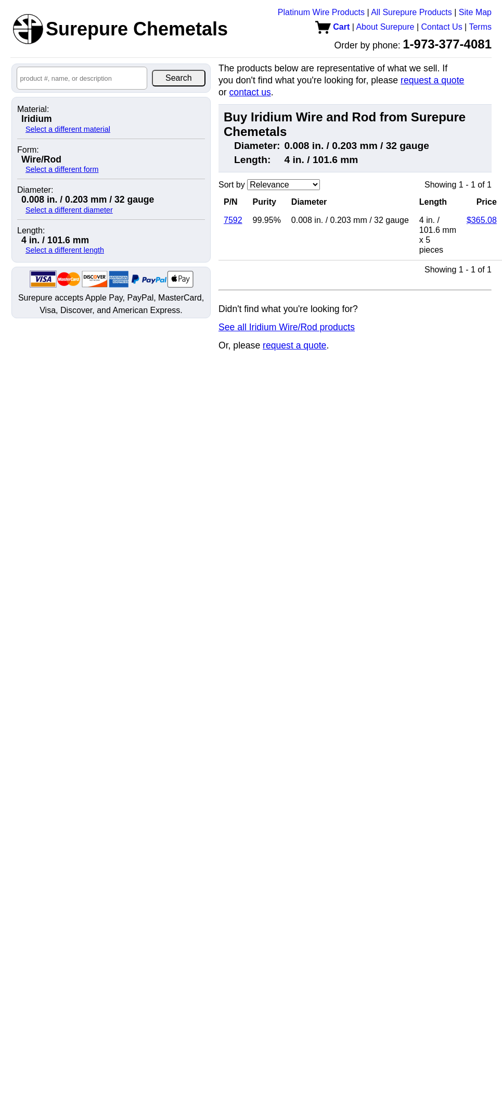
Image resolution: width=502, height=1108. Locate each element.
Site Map (475, 12)
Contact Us (441, 26)
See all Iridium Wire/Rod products (286, 327)
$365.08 (482, 220)
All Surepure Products (411, 12)
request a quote (432, 80)
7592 (233, 220)
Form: (28, 150)
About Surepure (385, 26)
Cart (332, 26)
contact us (250, 92)
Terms (480, 26)
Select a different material (67, 129)
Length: (31, 231)
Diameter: (35, 190)
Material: (33, 109)
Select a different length (64, 250)
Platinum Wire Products (321, 12)
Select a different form (62, 169)
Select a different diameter (69, 210)
